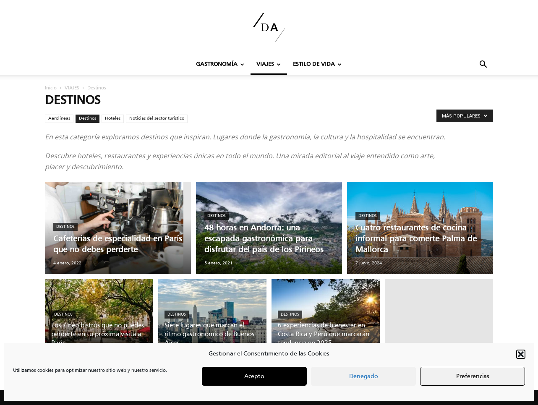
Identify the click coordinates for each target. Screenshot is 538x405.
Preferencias (472, 376)
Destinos (87, 118)
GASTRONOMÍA (220, 64)
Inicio (51, 88)
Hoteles (112, 118)
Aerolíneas (59, 118)
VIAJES (268, 64)
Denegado (363, 376)
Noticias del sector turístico (156, 118)
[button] (521, 354)
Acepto (254, 376)
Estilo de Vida (317, 64)
